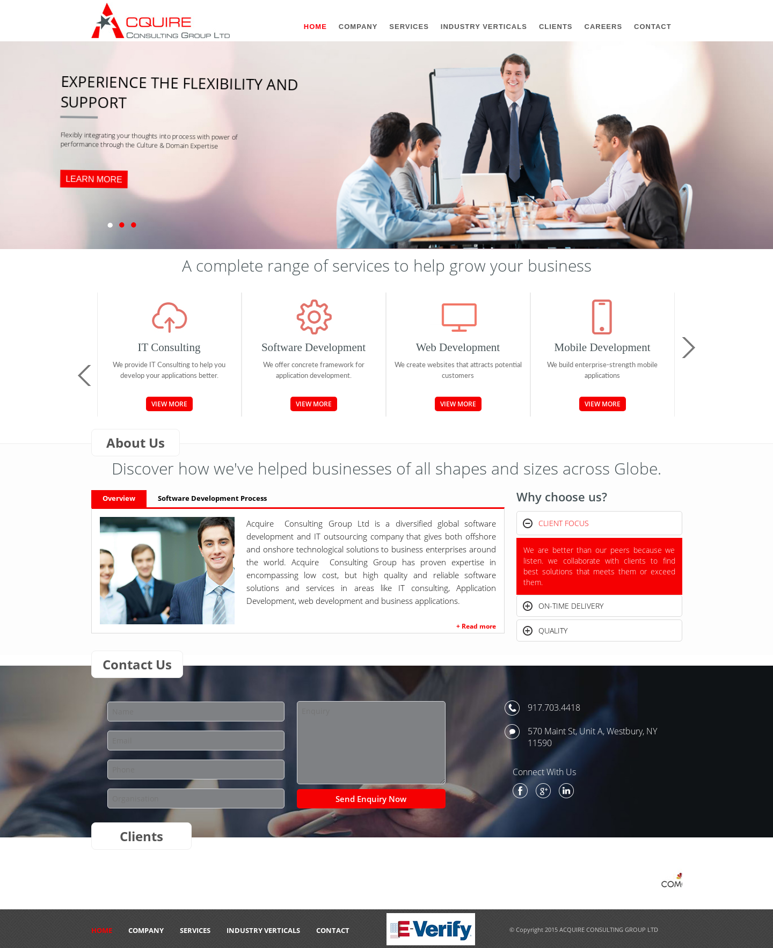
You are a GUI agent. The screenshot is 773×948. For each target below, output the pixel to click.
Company (146, 930)
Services (195, 930)
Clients (556, 27)
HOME (101, 930)
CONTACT (332, 930)
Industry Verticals (263, 930)
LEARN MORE (93, 179)
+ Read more (476, 626)
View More (169, 404)
